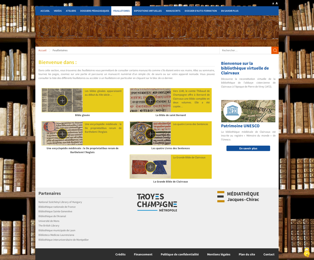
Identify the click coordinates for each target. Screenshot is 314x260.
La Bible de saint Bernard (171, 115)
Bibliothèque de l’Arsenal (52, 216)
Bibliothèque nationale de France (56, 207)
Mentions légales (218, 254)
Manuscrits (173, 10)
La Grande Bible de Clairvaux (170, 181)
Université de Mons (48, 221)
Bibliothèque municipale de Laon (56, 230)
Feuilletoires (121, 10)
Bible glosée (82, 115)
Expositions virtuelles (148, 10)
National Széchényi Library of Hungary (60, 202)
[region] (157, 31)
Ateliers (71, 10)
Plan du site (247, 254)
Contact (268, 254)
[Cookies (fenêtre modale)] (306, 253)
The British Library (48, 225)
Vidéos (58, 10)
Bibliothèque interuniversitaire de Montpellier (63, 239)
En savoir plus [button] (248, 148)
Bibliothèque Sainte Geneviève (55, 211)
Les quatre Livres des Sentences (170, 148)
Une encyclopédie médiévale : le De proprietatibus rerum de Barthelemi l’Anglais (83, 150)
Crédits (120, 254)
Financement (143, 254)
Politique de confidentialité (180, 254)
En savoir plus (230, 10)
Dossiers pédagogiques (94, 10)
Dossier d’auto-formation (201, 10)
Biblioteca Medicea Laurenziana (56, 235)
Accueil (45, 10)
